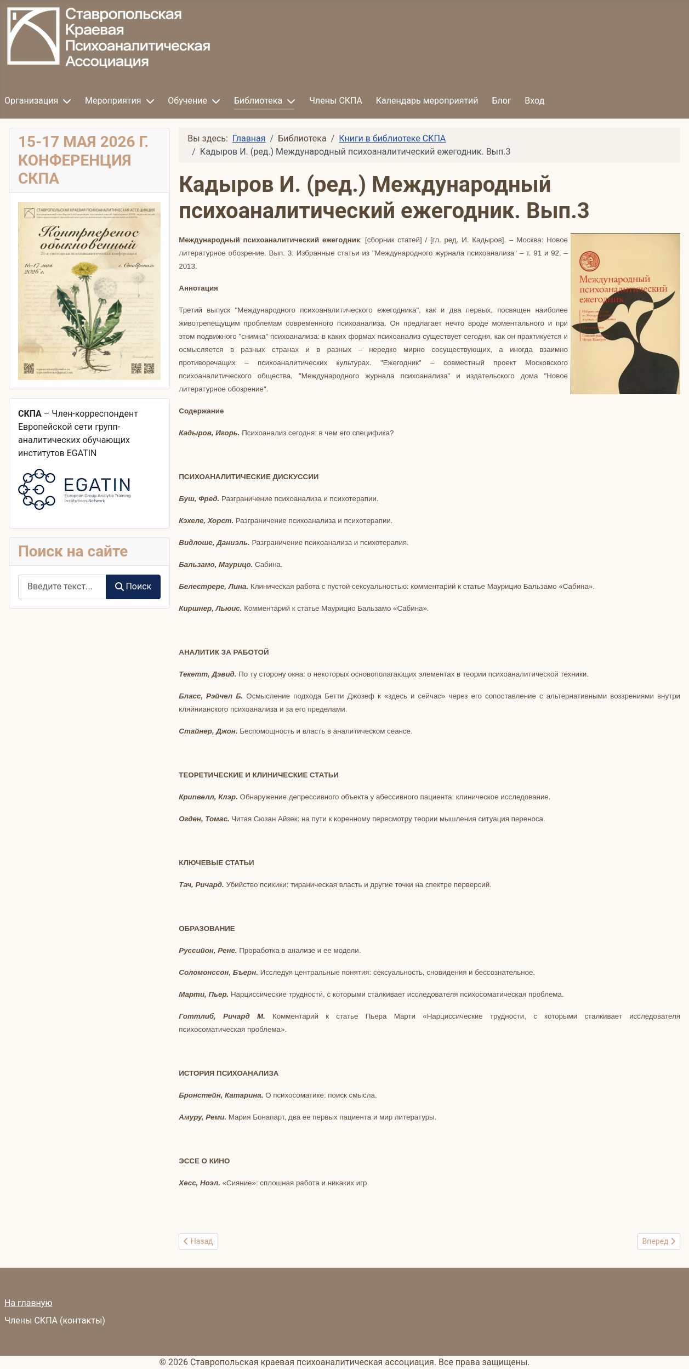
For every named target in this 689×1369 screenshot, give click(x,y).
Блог (501, 100)
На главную (28, 1303)
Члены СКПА (335, 100)
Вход (534, 100)
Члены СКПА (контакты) (54, 1320)
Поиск (133, 586)
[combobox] (62, 587)
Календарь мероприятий (427, 100)
